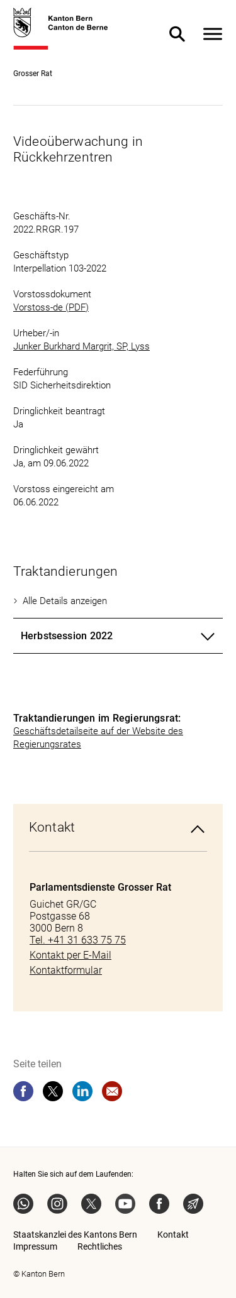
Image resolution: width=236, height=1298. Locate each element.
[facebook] (23, 1091)
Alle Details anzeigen (65, 601)
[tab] (118, 636)
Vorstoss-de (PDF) (51, 307)
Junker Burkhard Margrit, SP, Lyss (81, 346)
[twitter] (53, 1091)
